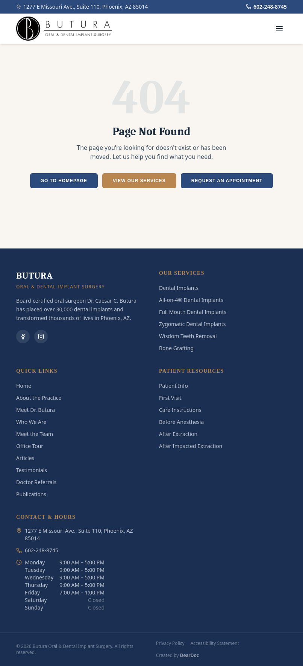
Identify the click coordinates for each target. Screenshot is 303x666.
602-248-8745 (266, 6)
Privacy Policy (170, 643)
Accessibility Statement (215, 643)
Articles (25, 458)
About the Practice (38, 397)
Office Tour (29, 446)
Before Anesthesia (181, 421)
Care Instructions (180, 409)
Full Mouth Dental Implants (192, 311)
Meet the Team (34, 433)
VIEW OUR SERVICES (139, 180)
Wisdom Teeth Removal (188, 336)
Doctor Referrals (36, 482)
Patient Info (173, 385)
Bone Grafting (176, 348)
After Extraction (178, 433)
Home (23, 385)
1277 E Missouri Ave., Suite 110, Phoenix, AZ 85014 (82, 6)
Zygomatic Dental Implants (192, 324)
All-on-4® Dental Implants (191, 299)
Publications (31, 494)
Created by (177, 655)
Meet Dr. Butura (35, 409)
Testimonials (31, 470)
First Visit (170, 397)
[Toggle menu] (279, 28)
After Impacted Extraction (190, 446)
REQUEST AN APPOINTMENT (227, 180)
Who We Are (31, 421)
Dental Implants (178, 287)
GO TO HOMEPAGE (64, 180)
